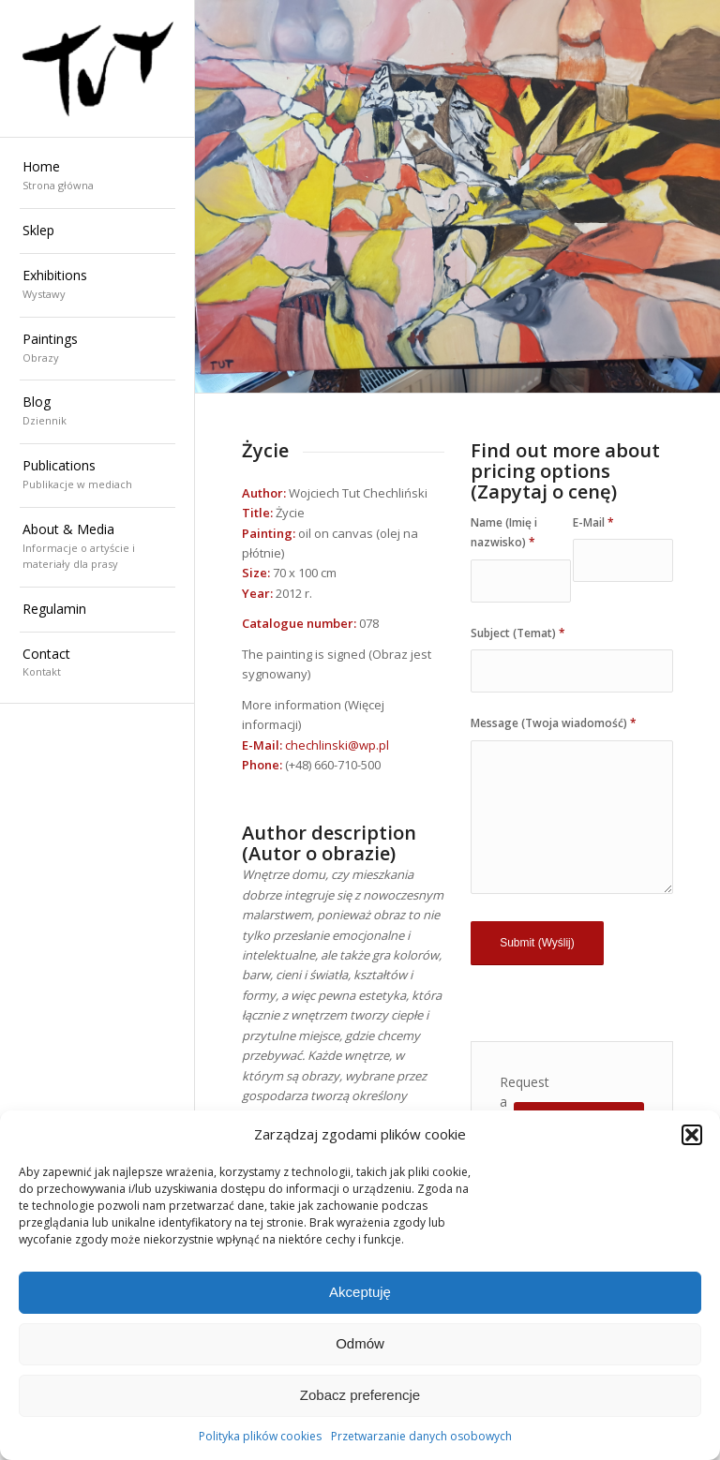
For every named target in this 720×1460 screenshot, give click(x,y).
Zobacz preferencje (360, 1395)
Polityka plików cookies (260, 1436)
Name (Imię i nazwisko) (504, 532)
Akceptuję (360, 1292)
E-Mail (593, 522)
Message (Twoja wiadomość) (554, 723)
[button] (691, 1134)
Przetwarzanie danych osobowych (421, 1436)
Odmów (360, 1343)
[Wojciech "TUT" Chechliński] (97, 68)
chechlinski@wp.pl (337, 745)
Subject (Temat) (518, 633)
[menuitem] (97, 177)
